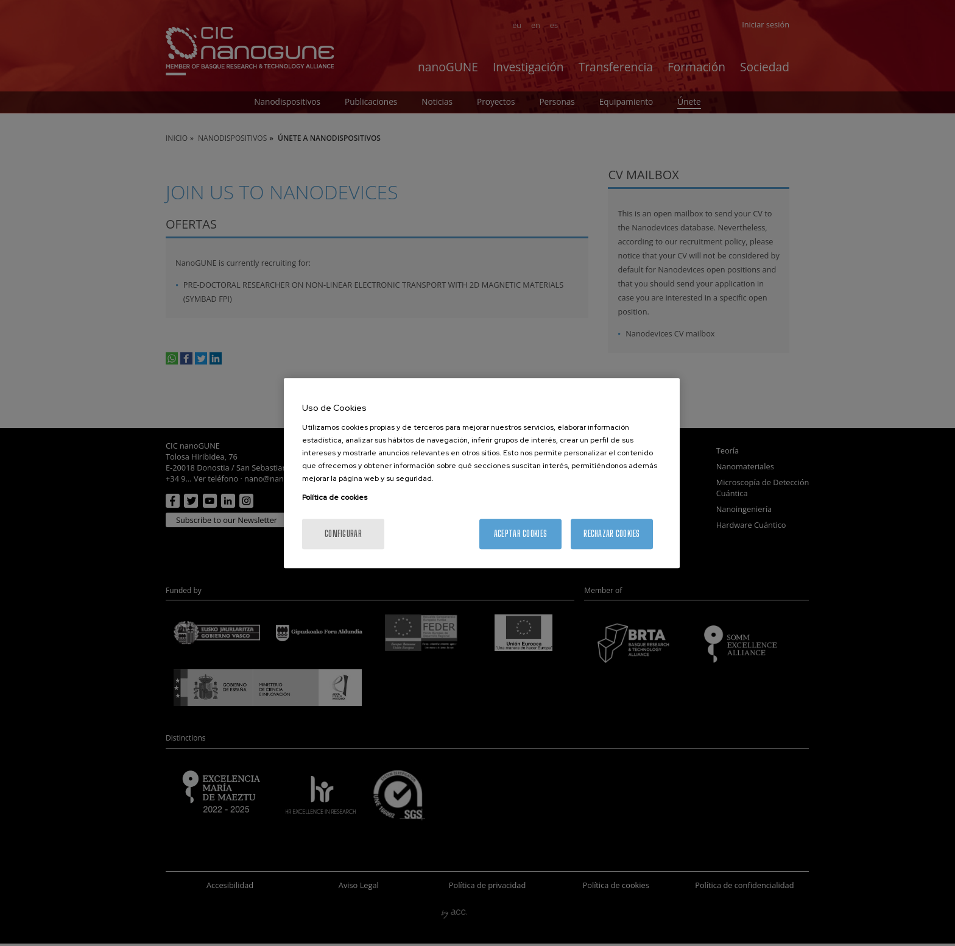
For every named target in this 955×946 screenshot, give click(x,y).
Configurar (343, 533)
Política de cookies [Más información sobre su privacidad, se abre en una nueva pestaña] (334, 497)
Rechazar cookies (611, 533)
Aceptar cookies (520, 533)
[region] (482, 473)
